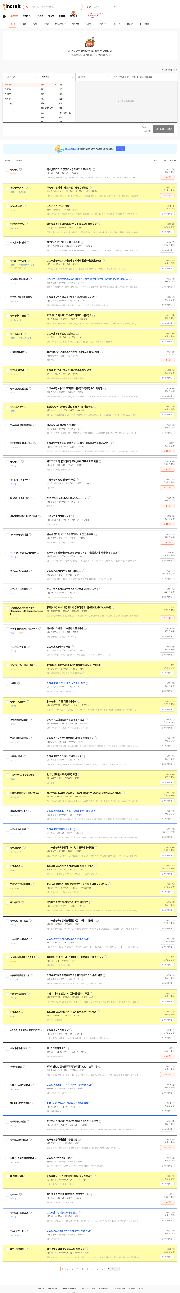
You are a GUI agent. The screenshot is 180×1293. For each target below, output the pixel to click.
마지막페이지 (117, 1269)
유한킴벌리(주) (17, 406)
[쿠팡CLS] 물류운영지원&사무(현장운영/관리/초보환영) (73, 665)
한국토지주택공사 (18, 260)
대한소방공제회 (17, 1249)
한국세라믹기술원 (18, 315)
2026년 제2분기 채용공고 (59, 829)
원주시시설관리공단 (19, 571)
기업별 (34, 24)
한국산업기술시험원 (19, 920)
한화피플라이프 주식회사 (21, 443)
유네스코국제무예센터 (20, 1085)
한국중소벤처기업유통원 (21, 297)
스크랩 (7, 160)
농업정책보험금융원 (19, 719)
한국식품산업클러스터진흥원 (23, 552)
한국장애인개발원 (18, 1121)
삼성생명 (14, 169)
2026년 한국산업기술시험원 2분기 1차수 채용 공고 (71, 920)
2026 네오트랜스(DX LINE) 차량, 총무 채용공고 (69, 1176)
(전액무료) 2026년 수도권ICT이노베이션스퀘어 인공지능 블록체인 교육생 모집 (84, 792)
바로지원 (167, 177)
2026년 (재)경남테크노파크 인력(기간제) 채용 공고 (71, 811)
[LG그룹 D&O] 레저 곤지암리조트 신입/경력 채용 (70, 865)
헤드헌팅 (88, 24)
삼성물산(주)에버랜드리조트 (22, 957)
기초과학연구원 (17, 224)
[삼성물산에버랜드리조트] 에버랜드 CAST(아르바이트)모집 (75, 957)
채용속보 (75, 24)
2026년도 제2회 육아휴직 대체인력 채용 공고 (68, 1231)
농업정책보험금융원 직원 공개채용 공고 (65, 719)
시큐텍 (13, 683)
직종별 (23, 24)
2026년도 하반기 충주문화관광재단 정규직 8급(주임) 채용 (74, 975)
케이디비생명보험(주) (19, 1103)
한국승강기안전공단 (19, 1212)
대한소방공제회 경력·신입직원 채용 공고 (65, 1249)
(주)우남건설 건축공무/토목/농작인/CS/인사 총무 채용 (72, 1066)
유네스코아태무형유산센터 (22, 1158)
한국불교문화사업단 (19, 1139)
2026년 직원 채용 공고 (58, 1030)
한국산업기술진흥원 (19, 589)
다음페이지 (112, 1269)
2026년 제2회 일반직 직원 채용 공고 (64, 571)
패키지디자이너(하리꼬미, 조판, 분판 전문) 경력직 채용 (72, 461)
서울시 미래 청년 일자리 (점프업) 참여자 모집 (68, 993)
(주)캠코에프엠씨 (17, 242)
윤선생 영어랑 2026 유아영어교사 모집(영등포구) (70, 534)
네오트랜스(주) (17, 1176)
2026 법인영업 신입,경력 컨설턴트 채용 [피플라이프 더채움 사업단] (78, 443)
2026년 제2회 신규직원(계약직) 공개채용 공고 (69, 1085)
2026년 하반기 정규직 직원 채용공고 (64, 756)
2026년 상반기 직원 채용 (59, 1158)
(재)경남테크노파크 (19, 811)
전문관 (100, 24)
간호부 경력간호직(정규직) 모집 (62, 774)
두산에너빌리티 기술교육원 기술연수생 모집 (67, 187)
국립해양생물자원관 (19, 279)
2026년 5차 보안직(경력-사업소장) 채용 (66, 683)
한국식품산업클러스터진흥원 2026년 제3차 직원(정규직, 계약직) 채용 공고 (82, 552)
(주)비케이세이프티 (19, 1048)
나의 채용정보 (144, 24)
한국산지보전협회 (18, 829)
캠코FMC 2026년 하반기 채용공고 (63, 242)
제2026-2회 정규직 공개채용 (61, 425)
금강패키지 (15, 461)
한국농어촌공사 (17, 370)
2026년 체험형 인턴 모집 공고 (61, 333)
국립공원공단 (16, 206)
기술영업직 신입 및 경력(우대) (61, 479)
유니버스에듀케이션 (19, 534)
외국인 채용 (116, 24)
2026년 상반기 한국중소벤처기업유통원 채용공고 (70, 297)
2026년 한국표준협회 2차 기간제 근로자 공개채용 (70, 847)
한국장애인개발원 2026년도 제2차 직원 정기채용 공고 (72, 1121)
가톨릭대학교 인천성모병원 (22, 774)
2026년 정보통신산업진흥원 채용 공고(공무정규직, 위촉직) (74, 388)
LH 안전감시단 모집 (56, 1048)
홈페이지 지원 (167, 214)
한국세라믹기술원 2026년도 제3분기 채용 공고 (69, 315)
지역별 (12, 24)
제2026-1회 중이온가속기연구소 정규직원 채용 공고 (72, 224)
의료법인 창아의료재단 (20, 498)
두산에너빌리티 (17, 187)
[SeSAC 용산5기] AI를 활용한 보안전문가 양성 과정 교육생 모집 (77, 884)
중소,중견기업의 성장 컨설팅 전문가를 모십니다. (69, 169)
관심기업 (19, 160)
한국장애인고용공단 (19, 939)
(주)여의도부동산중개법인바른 (23, 516)
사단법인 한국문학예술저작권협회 (25, 1030)
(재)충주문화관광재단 (19, 975)
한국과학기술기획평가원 (21, 425)
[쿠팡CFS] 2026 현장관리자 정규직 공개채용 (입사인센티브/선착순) (79, 607)
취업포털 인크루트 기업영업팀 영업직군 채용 (67, 1194)
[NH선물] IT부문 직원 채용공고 (62, 701)
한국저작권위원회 (18, 646)
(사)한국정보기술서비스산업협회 (24, 792)
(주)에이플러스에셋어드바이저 (23, 628)
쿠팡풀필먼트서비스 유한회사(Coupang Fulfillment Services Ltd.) (26, 611)
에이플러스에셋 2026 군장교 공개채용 (65, 628)
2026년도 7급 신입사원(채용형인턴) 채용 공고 (69, 370)
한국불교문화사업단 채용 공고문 (62, 1139)
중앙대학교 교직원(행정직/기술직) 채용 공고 (67, 902)
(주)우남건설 (16, 1066)
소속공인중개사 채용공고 (58, 516)
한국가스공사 (16, 333)
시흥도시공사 (16, 756)
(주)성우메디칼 (17, 352)
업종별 (46, 24)
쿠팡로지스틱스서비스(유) (21, 665)
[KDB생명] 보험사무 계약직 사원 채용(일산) (67, 1103)
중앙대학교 (15, 902)
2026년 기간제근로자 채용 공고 (62, 1212)
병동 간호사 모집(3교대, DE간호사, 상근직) (67, 498)
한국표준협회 (16, 847)
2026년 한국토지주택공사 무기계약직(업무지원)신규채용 (74, 260)
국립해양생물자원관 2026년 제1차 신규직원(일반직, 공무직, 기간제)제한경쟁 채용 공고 (87, 279)
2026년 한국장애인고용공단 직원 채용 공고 (67, 939)
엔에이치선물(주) (17, 701)
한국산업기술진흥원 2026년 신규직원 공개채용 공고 (71, 589)
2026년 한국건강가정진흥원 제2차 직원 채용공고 (70, 738)
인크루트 (14, 1194)
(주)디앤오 (15, 865)
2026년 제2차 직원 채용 (58, 646)
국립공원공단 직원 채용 (58, 206)
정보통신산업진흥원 (19, 388)
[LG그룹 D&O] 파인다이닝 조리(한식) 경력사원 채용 (71, 1012)
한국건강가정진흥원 (19, 738)
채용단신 (129, 24)
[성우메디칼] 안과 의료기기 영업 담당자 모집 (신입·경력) (73, 352)
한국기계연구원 (17, 1231)
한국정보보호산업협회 (20, 884)
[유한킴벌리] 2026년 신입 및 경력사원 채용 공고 (69, 406)
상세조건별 (59, 24)
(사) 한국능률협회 (18, 993)
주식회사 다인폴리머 (19, 479)
